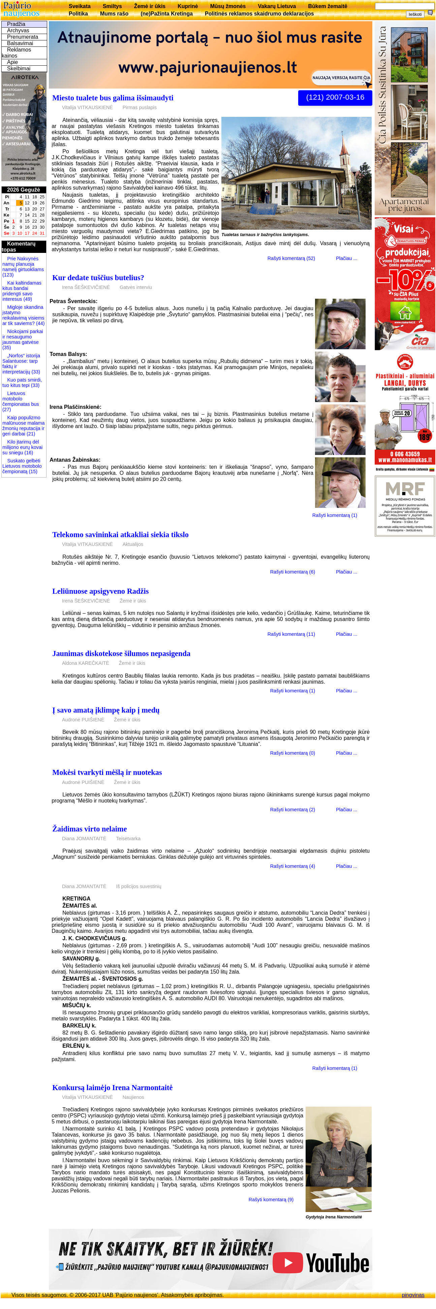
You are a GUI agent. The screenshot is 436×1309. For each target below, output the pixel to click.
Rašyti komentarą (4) (292, 866)
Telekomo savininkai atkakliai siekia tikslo (120, 534)
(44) (40, 323)
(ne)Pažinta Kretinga (167, 14)
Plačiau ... (346, 258)
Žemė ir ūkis (149, 6)
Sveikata (80, 6)
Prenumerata (22, 37)
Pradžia (16, 24)
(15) (32, 471)
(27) (6, 409)
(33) (35, 371)
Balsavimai (20, 43)
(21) (30, 433)
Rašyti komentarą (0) (292, 753)
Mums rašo (114, 14)
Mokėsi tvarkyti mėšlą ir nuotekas (107, 772)
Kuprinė (188, 6)
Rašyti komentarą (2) (292, 809)
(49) (27, 299)
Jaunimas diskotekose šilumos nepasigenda (121, 653)
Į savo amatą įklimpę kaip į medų (106, 710)
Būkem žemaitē (327, 6)
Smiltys (112, 6)
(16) (28, 452)
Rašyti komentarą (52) (291, 258)
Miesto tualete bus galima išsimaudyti (113, 98)
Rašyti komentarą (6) (292, 572)
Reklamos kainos (16, 53)
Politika (78, 14)
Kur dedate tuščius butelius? (98, 277)
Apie (12, 62)
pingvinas (413, 1295)
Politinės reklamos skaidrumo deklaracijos (259, 14)
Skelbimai (18, 68)
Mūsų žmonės (228, 6)
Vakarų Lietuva (277, 6)
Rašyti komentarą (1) (334, 515)
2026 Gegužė (23, 190)
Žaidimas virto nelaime (89, 829)
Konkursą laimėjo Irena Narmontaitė (112, 1087)
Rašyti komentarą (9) (271, 1199)
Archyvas (18, 30)
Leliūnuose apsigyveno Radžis (100, 591)
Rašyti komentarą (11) (291, 634)
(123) (8, 274)
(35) (6, 347)
